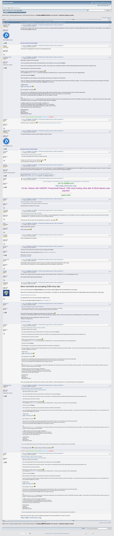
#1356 (110, 283)
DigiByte (5, 24)
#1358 (110, 325)
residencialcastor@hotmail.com (31, 175)
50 (49, 19)
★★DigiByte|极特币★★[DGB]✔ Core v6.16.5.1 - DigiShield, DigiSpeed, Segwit (55, 15)
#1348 (110, 178)
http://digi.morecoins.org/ (65, 186)
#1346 (110, 152)
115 (43, 20)
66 (70, 19)
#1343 (110, 57)
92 (5, 20)
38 (34, 19)
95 (9, 20)
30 (24, 19)
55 (56, 19)
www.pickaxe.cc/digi (25, 321)
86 (96, 19)
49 (48, 19)
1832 (52, 20)
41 (38, 19)
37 (33, 19)
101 (18, 20)
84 (94, 19)
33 (27, 19)
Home (6, 12)
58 (60, 19)
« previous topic (105, 17)
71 (77, 19)
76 (83, 19)
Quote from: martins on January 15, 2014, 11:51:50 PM (31, 213)
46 (44, 19)
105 (25, 20)
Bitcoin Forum (5, 15)
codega (5, 271)
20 (11, 19)
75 (82, 19)
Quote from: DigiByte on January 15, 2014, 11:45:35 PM (31, 201)
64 (67, 19)
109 (32, 20)
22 (13, 19)
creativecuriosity (7, 57)
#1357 (110, 304)
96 (10, 20)
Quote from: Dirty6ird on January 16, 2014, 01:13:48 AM (31, 388)
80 (88, 19)
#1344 (110, 119)
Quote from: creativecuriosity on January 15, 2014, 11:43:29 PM (33, 327)
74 (81, 19)
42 (39, 19)
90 (2, 20)
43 (40, 19)
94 (8, 20)
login (15, 7)
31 (25, 19)
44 (42, 19)
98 (13, 20)
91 (4, 20)
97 (11, 20)
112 (37, 20)
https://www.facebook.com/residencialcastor (29, 173)
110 (34, 20)
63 (66, 19)
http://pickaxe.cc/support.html (49, 252)
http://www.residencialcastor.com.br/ (45, 173)
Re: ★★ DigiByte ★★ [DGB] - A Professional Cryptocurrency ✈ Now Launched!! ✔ (43, 24)
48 (47, 19)
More (24, 12)
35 (30, 19)
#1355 (110, 271)
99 (14, 20)
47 (45, 19)
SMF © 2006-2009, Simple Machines (62, 533)
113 (39, 20)
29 (22, 19)
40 (36, 19)
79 (87, 19)
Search (12, 12)
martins (5, 164)
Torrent (20, 10)
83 (92, 19)
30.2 (18, 10)
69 (74, 19)
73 (79, 19)
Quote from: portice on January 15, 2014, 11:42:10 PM (31, 154)
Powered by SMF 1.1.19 (49, 533)
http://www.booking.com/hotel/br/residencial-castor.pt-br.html (43, 174)
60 (62, 19)
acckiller (5, 234)
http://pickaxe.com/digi (26, 256)
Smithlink (5, 151)
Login (16, 12)
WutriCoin (5, 282)
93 (6, 20)
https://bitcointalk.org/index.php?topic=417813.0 (50, 122)
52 (52, 19)
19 (9, 19)
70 (76, 19)
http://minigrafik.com (46, 300)
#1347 (110, 165)
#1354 (110, 260)
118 (48, 20)
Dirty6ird (5, 324)
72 (78, 19)
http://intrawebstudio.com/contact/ (28, 295)
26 (18, 19)
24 (16, 19)
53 (53, 19)
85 (95, 19)
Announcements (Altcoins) (29, 15)
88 (99, 19)
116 (45, 20)
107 (28, 20)
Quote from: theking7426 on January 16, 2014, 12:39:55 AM (32, 306)
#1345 (110, 131)
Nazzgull (5, 198)
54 (54, 19)
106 (27, 20)
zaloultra (5, 119)
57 (58, 19)
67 (71, 19)
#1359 (110, 385)
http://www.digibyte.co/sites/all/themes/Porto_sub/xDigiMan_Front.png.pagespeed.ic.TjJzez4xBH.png (66, 181)
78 (86, 19)
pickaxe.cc (5, 246)
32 (26, 19)
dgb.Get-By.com (34, 72)
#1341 (110, 25)
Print (110, 20)
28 (21, 19)
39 (35, 19)
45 (43, 19)
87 (97, 19)
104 (23, 20)
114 (41, 20)
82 (91, 19)
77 (85, 19)
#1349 (110, 199)
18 (8, 19)
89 (100, 19)
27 (20, 19)
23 (15, 19)
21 (12, 19)
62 (65, 19)
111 (36, 20)
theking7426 (6, 259)
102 (19, 20)
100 (16, 20)
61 (64, 19)
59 (61, 19)
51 (51, 19)
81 (90, 19)
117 (47, 20)
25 (17, 19)
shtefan (5, 178)
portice (4, 45)
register (18, 7)
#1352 (110, 235)
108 (30, 20)
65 (69, 19)
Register (20, 12)
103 (21, 20)
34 (29, 19)
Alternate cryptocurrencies (16, 15)
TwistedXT (5, 210)
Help (10, 12)
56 (57, 19)
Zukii (4, 223)
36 (31, 19)
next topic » (109, 18)
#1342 (110, 46)
